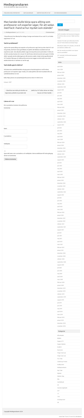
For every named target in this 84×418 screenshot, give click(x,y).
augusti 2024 (60, 124)
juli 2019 (59, 302)
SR (58, 385)
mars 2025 (60, 104)
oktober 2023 (60, 154)
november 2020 (61, 256)
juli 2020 (59, 267)
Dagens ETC (60, 341)
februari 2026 (60, 72)
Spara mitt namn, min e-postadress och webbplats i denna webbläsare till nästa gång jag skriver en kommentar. (28, 154)
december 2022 (61, 183)
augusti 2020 (60, 264)
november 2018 (61, 326)
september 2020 (61, 262)
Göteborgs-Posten (62, 361)
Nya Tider (59, 370)
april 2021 (59, 241)
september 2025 (61, 87)
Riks (58, 379)
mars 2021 (60, 244)
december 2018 (61, 323)
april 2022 (59, 206)
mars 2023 (60, 174)
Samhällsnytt (60, 382)
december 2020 (61, 253)
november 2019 (61, 291)
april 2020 (59, 276)
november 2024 (61, 116)
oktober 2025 (60, 84)
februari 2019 (60, 317)
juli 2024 (59, 127)
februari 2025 (60, 107)
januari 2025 (60, 110)
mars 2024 (60, 139)
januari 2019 (60, 320)
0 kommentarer (50, 32)
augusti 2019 (60, 299)
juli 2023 (59, 162)
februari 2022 (60, 212)
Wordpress (79, 416)
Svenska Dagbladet (62, 387)
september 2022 (61, 192)
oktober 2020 (60, 259)
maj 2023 (59, 168)
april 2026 (59, 66)
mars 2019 (60, 314)
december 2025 (61, 78)
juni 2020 (59, 270)
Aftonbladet (60, 335)
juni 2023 (59, 165)
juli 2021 (59, 232)
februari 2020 (60, 282)
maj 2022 (59, 203)
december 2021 (61, 218)
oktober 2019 (60, 294)
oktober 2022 (60, 189)
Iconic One (61, 416)
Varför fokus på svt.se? (43, 13)
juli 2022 (59, 197)
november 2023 (61, 151)
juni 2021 (59, 235)
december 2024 (61, 113)
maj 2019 (59, 308)
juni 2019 (59, 305)
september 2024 (61, 122)
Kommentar (7, 108)
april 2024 (59, 136)
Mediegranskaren (16, 4)
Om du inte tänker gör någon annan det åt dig (15, 7)
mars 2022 (60, 209)
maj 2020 (59, 273)
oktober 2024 (60, 119)
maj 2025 (59, 98)
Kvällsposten (60, 364)
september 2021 (61, 227)
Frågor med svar (61, 352)
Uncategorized (61, 399)
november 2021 (61, 221)
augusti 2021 (60, 229)
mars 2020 (60, 279)
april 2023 (59, 171)
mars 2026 (60, 69)
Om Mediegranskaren (60, 13)
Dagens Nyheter (61, 344)
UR (58, 402)
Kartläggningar (28, 13)
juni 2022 (59, 200)
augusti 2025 (60, 89)
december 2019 (61, 288)
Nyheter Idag (60, 376)
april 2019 (59, 311)
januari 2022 (60, 215)
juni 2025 (59, 95)
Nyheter (59, 373)
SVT (10, 82)
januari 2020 (60, 285)
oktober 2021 (60, 224)
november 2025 (61, 81)
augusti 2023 (60, 159)
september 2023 (61, 156)
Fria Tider (59, 358)
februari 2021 (60, 247)
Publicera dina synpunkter (12, 13)
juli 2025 (59, 92)
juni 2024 (59, 130)
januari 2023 (60, 180)
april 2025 (59, 101)
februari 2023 (60, 177)
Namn (5, 128)
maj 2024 (59, 133)
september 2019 (61, 297)
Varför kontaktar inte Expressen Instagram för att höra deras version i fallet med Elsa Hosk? (68, 36)
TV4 (58, 396)
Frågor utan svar (61, 355)
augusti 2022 (60, 194)
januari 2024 (60, 145)
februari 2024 (60, 142)
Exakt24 (59, 347)
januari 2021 (60, 250)
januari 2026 (60, 75)
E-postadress (7, 136)
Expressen (60, 350)
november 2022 (61, 186)
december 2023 (61, 148)
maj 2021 (59, 238)
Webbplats (7, 143)
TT (58, 393)
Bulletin (59, 338)
